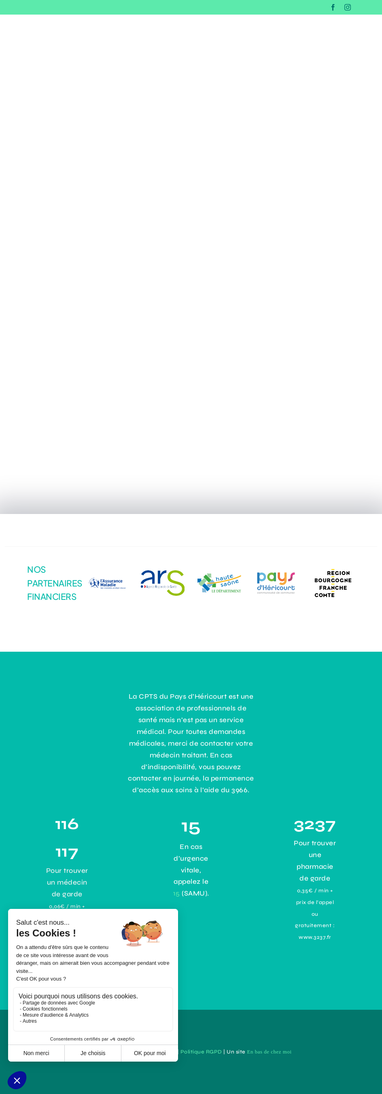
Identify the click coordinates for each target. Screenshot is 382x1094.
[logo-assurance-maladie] (106, 575)
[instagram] (347, 7)
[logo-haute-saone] (219, 577)
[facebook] (333, 7)
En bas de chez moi (269, 1052)
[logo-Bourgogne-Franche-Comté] (333, 569)
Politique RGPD (201, 1052)
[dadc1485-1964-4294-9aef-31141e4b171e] (163, 573)
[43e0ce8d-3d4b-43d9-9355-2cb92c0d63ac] (276, 573)
